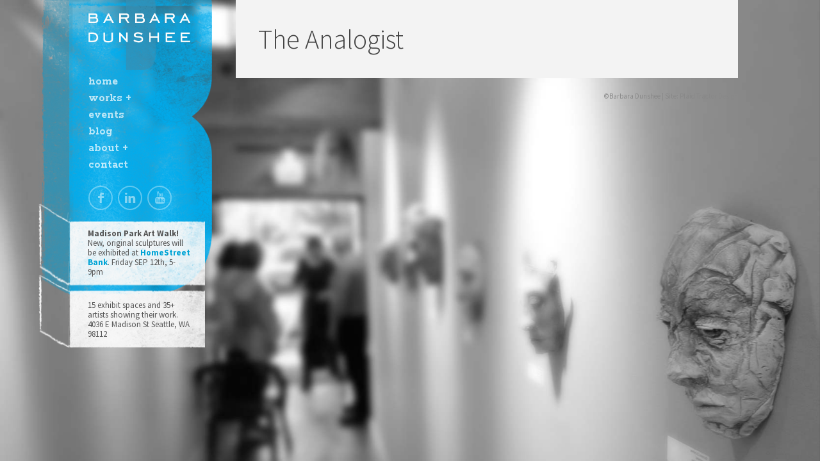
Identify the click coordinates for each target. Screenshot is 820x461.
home (103, 81)
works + (109, 98)
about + (108, 148)
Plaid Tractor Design (709, 96)
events (106, 115)
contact (108, 165)
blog (100, 131)
